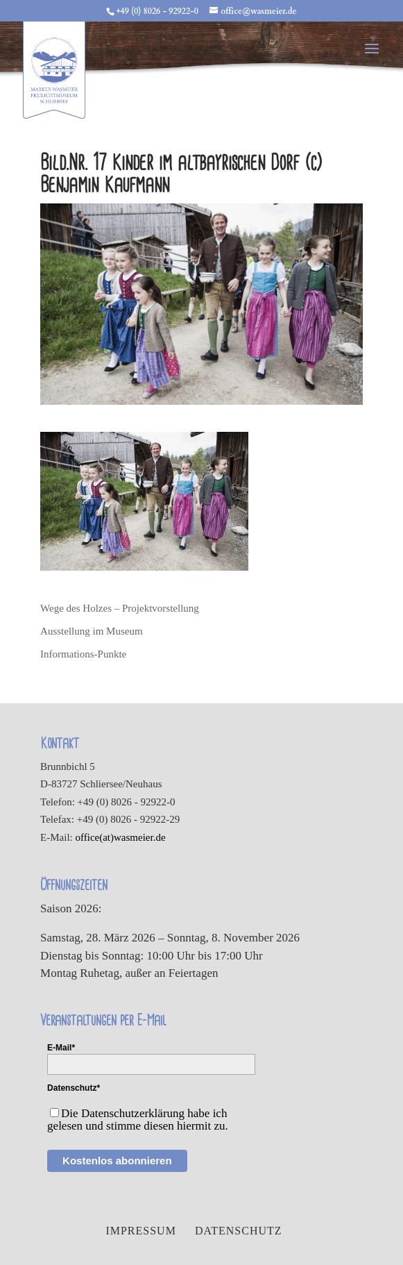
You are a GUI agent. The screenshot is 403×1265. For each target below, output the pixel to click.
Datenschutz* (73, 1088)
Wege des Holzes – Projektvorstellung (119, 608)
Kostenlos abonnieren (117, 1160)
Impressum (140, 1231)
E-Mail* (61, 1048)
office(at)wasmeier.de (121, 837)
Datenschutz (238, 1231)
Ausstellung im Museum (91, 631)
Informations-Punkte (83, 654)
